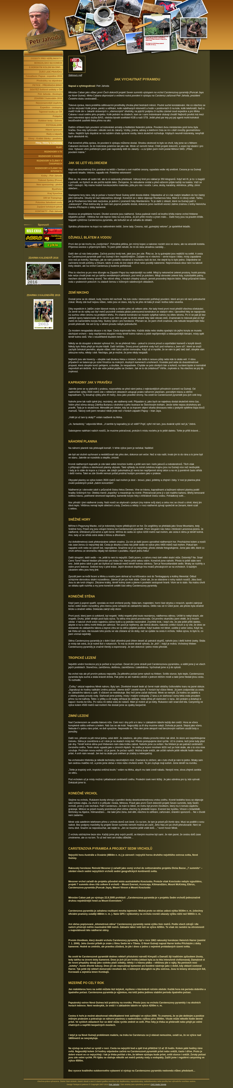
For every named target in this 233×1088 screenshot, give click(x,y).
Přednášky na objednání (49, 80)
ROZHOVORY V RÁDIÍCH (50, 156)
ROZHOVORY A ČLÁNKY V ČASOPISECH (49, 162)
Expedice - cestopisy (51, 107)
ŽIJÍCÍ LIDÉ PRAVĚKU (50, 72)
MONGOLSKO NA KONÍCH (48, 63)
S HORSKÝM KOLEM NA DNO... (45, 67)
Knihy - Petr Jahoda (51, 175)
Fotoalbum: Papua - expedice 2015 (44, 76)
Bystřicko (57, 189)
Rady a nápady (54, 134)
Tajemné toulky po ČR (50, 112)
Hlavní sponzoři (54, 129)
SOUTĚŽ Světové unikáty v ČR (46, 89)
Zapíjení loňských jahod (49, 207)
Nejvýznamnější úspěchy (49, 103)
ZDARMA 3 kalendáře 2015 (48, 98)
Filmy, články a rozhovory (49, 143)
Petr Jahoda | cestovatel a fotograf (44, 4)
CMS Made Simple (158, 1084)
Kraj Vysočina (55, 193)
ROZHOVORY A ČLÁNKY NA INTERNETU (48, 169)
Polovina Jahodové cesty (49, 202)
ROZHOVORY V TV (53, 152)
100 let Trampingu (52, 198)
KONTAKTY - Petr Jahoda (48, 211)
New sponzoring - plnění (49, 184)
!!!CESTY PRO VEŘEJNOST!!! (46, 58)
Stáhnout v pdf (75, 75)
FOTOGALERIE (54, 125)
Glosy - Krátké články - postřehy (45, 138)
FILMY (59, 147)
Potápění (57, 116)
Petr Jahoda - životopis (50, 94)
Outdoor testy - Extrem (50, 120)
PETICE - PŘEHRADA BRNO (47, 85)
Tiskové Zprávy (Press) (50, 180)
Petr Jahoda (114, 1084)
